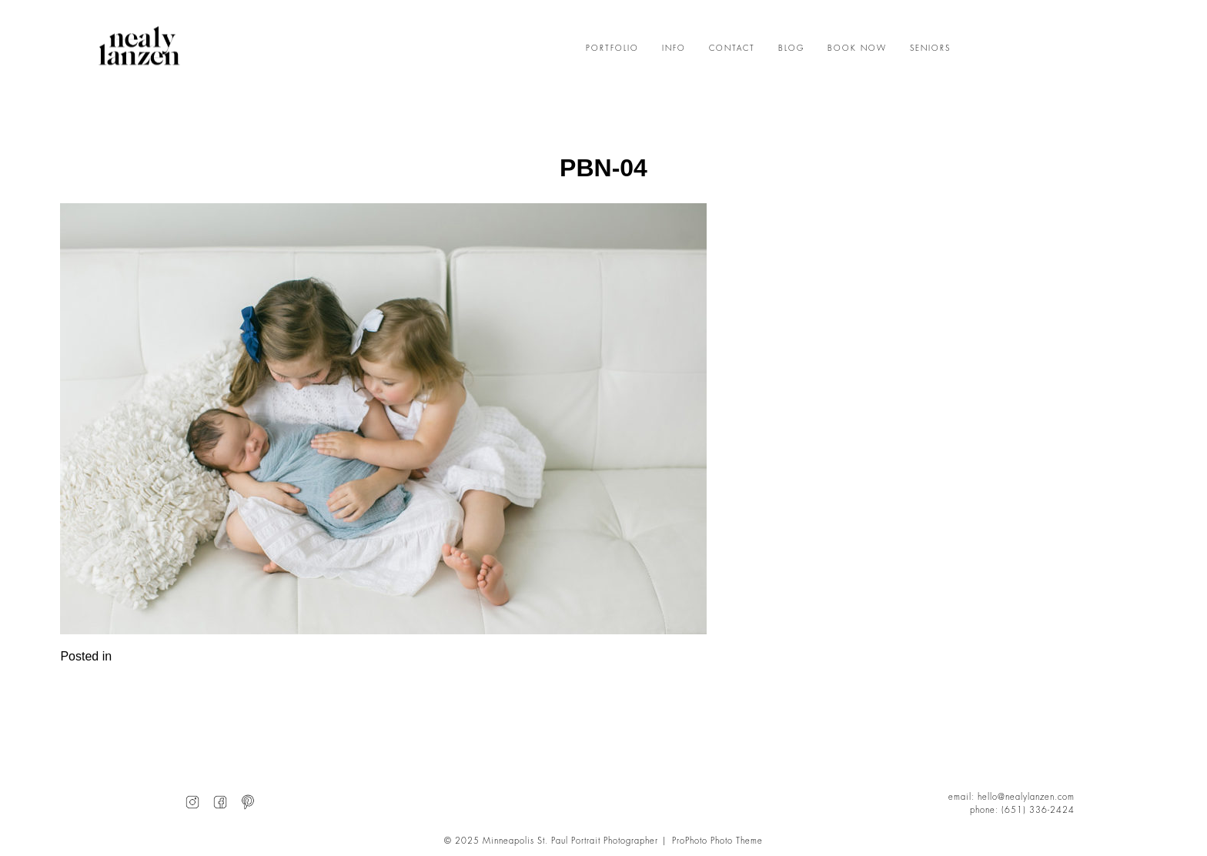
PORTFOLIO (612, 48)
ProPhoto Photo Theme (717, 841)
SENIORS (930, 48)
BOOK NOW (857, 48)
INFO (674, 48)
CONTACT (732, 48)
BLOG (791, 48)
